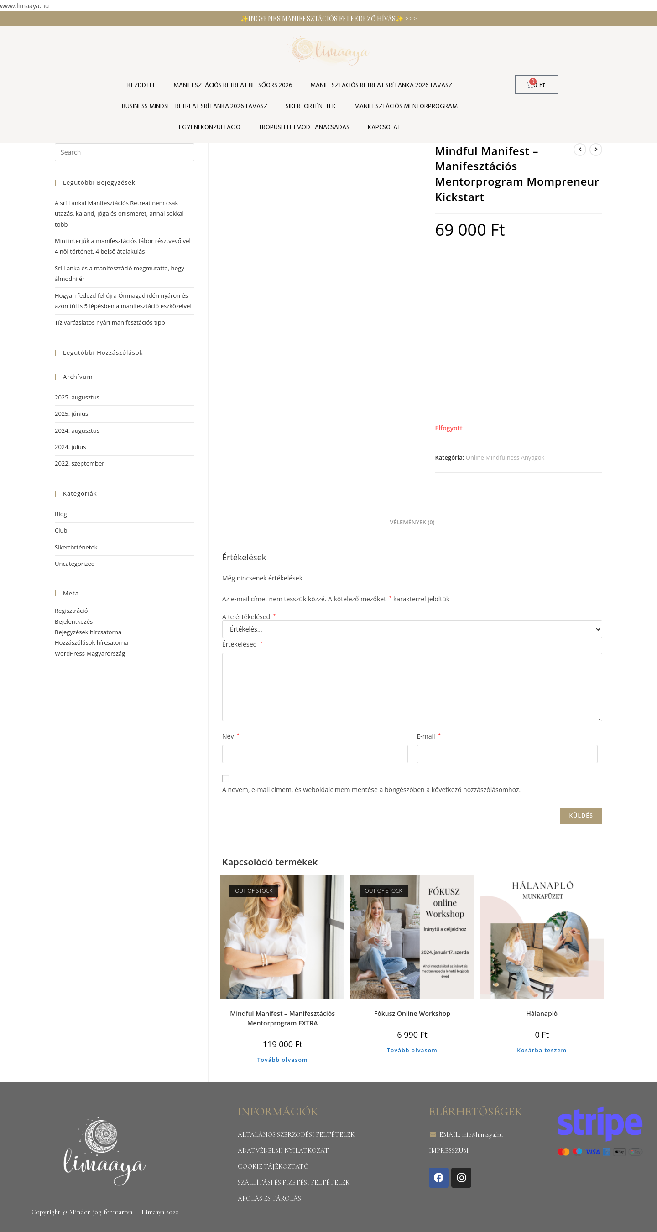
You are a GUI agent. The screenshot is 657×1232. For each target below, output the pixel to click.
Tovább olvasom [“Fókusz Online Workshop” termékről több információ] (412, 1050)
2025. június (71, 413)
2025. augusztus (77, 397)
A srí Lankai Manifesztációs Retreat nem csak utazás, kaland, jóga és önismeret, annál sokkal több (119, 213)
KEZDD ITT (141, 85)
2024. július (70, 447)
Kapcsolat (384, 127)
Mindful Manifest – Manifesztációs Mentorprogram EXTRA (282, 1018)
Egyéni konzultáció (209, 127)
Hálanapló (542, 1013)
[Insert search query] (124, 152)
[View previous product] (580, 149)
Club (61, 530)
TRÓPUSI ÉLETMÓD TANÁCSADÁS (304, 127)
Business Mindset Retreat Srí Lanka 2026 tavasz (194, 106)
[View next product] (595, 149)
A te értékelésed (249, 617)
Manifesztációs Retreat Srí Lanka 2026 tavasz (381, 85)
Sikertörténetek (76, 547)
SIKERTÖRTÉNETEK (311, 106)
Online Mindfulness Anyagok (505, 457)
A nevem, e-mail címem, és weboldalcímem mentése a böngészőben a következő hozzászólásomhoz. (371, 789)
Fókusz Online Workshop (412, 1013)
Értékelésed (242, 644)
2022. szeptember (79, 463)
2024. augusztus (77, 430)
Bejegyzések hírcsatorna (88, 632)
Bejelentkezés (74, 621)
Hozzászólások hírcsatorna (91, 642)
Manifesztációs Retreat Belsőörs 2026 (232, 85)
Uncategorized (75, 563)
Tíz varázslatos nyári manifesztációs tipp (110, 322)
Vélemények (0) (412, 522)
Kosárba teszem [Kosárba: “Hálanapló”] (542, 1050)
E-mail (429, 736)
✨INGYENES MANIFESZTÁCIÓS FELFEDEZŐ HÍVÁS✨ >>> (328, 18)
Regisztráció (71, 610)
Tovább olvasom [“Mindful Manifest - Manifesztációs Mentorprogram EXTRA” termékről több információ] (282, 1060)
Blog (61, 514)
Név (231, 736)
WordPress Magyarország (90, 653)
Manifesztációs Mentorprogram (406, 106)
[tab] (412, 522)
